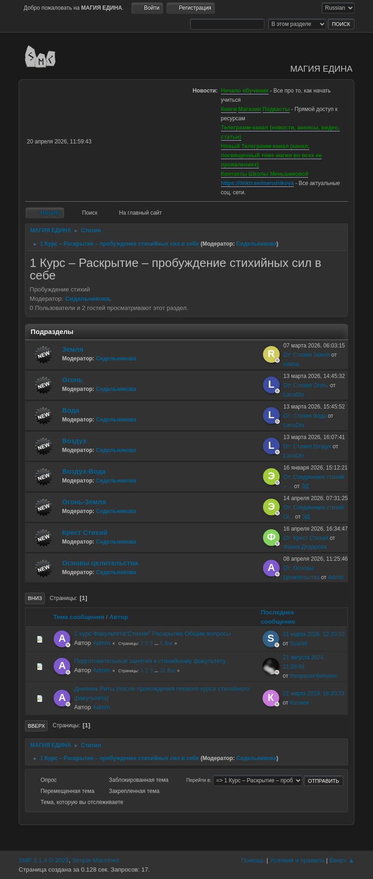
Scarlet (298, 643)
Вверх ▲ (342, 860)
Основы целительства (100, 563)
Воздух (74, 441)
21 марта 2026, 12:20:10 (313, 634)
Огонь (72, 380)
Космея (299, 702)
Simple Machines (95, 860)
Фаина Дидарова (305, 547)
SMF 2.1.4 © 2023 (43, 860)
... (156, 643)
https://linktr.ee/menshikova (257, 183)
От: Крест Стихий (305, 538)
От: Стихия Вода (304, 416)
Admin (336, 577)
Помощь (252, 860)
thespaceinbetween (313, 676)
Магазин (249, 109)
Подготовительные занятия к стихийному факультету (150, 660)
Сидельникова (256, 244)
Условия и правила (297, 860)
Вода (70, 410)
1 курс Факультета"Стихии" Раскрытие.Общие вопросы (152, 633)
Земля (72, 349)
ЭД (305, 486)
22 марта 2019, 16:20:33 (313, 693)
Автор (119, 616)
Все (169, 643)
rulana (291, 364)
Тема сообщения (78, 616)
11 (162, 670)
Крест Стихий (84, 532)
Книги (229, 109)
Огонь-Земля (84, 502)
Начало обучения (245, 90)
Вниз (35, 598)
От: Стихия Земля (306, 355)
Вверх (36, 726)
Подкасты (276, 109)
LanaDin (293, 394)
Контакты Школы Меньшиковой (265, 174)
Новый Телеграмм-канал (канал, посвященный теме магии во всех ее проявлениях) (271, 155)
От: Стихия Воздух (307, 446)
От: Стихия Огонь (306, 385)
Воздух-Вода (83, 471)
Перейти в (198, 780)
